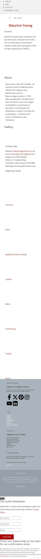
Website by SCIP (20, 486)
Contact (9, 7)
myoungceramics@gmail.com (23, 154)
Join (7, 4)
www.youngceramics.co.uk (24, 151)
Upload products (21, 473)
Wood (7, 378)
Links (8, 417)
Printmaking (10, 329)
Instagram (10, 420)
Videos (9, 419)
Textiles (8, 354)
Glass (7, 229)
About (8, 1)
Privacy (9, 423)
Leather (8, 279)
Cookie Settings (12, 425)
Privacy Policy (4, 556)
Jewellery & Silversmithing (16, 254)
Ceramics (9, 205)
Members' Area (12, 10)
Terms (9, 422)
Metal (7, 304)
